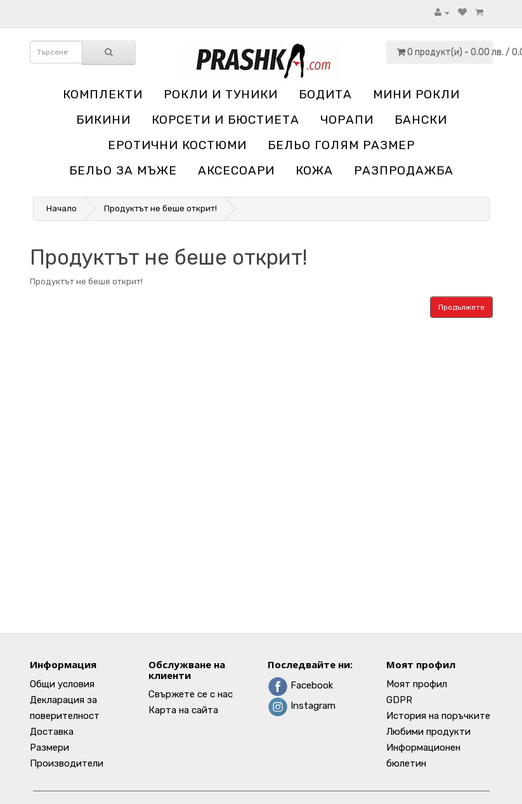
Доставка (52, 731)
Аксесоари (236, 170)
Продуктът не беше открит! (160, 208)
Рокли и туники (221, 94)
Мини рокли (416, 94)
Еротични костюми (177, 145)
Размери (49, 747)
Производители (66, 763)
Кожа (314, 170)
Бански (421, 119)
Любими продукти (428, 731)
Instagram (302, 705)
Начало (61, 208)
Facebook (300, 685)
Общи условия (62, 684)
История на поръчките (438, 716)
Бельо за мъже (123, 170)
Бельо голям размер (341, 145)
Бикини (103, 119)
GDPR (399, 700)
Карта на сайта (183, 710)
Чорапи (347, 119)
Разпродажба (403, 170)
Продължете (461, 307)
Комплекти (103, 94)
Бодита (325, 94)
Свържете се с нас (190, 694)
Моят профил (416, 684)
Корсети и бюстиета (225, 119)
